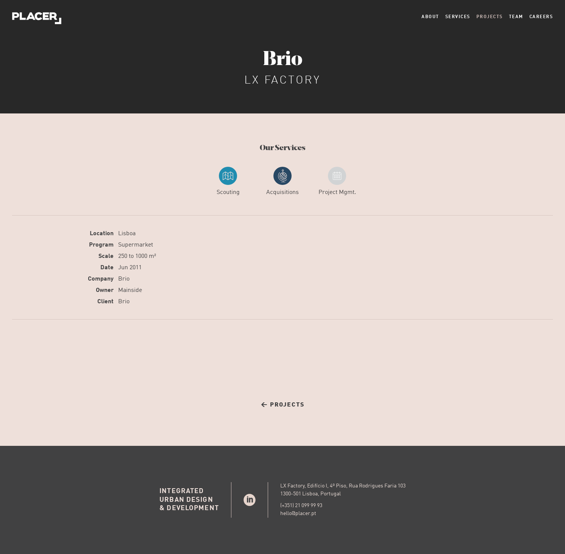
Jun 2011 (130, 268)
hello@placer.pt (298, 513)
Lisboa (127, 234)
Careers (541, 17)
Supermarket (135, 245)
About (430, 17)
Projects (489, 17)
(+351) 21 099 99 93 (301, 505)
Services (457, 17)
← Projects (282, 405)
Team (516, 17)
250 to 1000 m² (137, 256)
